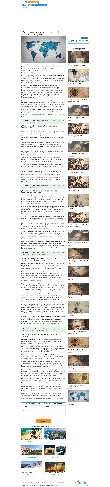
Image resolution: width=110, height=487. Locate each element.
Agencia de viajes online (27, 482)
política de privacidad (73, 41)
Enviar (43, 421)
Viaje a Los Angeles (25, 439)
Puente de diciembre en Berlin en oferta (53, 456)
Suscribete (84, 38)
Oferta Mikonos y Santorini (27, 472)
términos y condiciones (46, 418)
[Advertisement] (55, 20)
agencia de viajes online (52, 120)
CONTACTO (45, 482)
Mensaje (25, 410)
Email (25, 406)
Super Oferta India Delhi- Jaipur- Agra (30, 456)
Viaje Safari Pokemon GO (50, 439)
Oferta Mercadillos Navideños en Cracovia (53, 472)
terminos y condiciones (80, 40)
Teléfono (48, 406)
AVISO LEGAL (37, 482)
